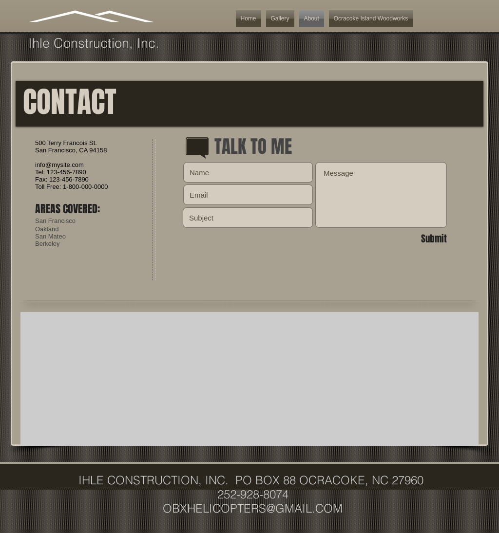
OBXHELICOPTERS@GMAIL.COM (253, 508)
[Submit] (412, 238)
